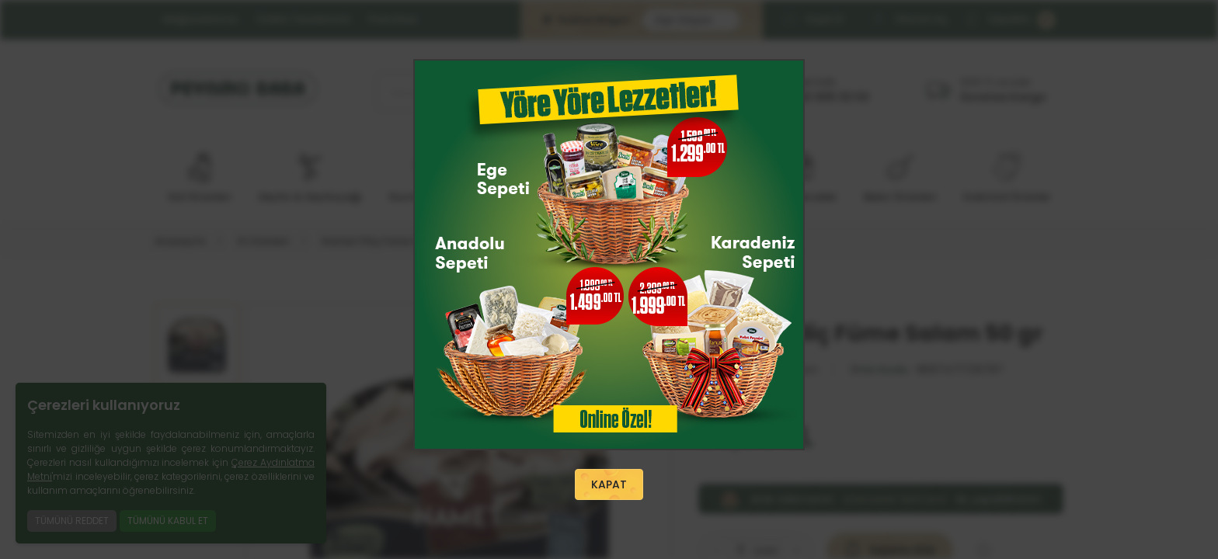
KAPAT (609, 484)
